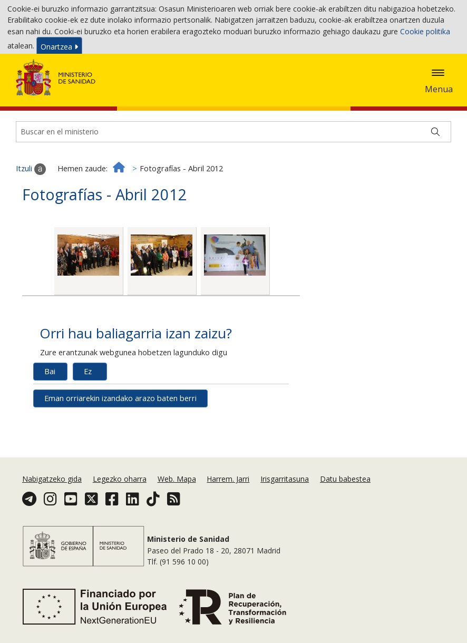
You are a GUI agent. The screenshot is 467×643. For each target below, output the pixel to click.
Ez (88, 407)
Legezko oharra (120, 499)
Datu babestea (345, 499)
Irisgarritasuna (284, 499)
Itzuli (31, 204)
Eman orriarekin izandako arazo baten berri (120, 433)
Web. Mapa (177, 499)
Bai (49, 407)
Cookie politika (425, 33)
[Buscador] (233, 167)
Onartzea (59, 49)
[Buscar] (435, 167)
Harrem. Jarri (228, 499)
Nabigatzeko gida (52, 499)
